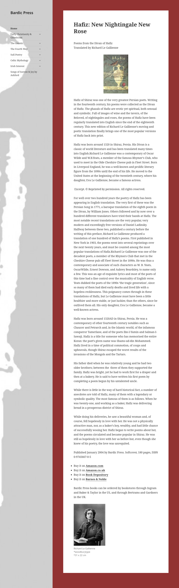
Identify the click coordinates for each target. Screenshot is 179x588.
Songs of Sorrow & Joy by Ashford (23, 73)
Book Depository (97, 475)
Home (13, 28)
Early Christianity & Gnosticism (20, 36)
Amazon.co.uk (95, 470)
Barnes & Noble (96, 479)
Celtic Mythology (19, 60)
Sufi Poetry (16, 54)
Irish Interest (17, 66)
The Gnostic (16, 43)
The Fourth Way (19, 48)
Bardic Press (21, 12)
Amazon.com (94, 466)
